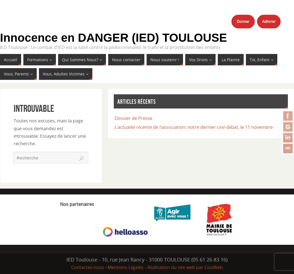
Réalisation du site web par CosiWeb (185, 267)
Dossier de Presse (133, 118)
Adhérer (268, 21)
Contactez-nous (87, 267)
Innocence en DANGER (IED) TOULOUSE (113, 37)
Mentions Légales (126, 267)
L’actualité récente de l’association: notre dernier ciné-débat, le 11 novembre (194, 127)
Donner (243, 21)
